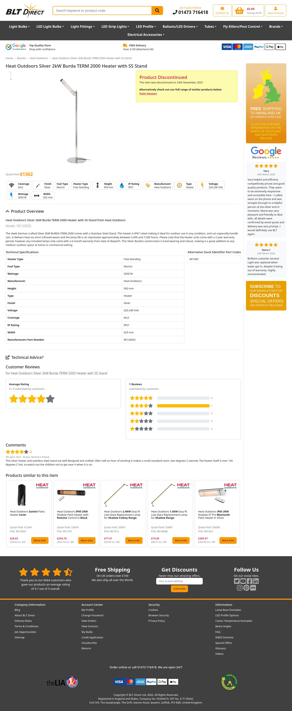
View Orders (89, 621)
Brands (274, 26)
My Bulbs (87, 632)
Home (9, 58)
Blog (17, 610)
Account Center (92, 605)
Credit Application (92, 637)
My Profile (88, 610)
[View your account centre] (275, 10)
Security (154, 605)
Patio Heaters (148, 93)
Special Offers (223, 643)
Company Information (30, 605)
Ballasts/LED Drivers (179, 26)
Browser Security (158, 615)
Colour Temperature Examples (233, 621)
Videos (219, 654)
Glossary (220, 648)
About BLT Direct (25, 615)
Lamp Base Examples (228, 610)
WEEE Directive (224, 637)
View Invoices (90, 626)
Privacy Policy (156, 621)
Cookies (153, 610)
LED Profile (145, 26)
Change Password (92, 615)
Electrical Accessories (145, 34)
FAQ (217, 632)
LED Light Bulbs (48, 26)
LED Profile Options (227, 615)
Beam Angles (223, 626)
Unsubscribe (89, 643)
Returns (86, 648)
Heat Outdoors (39, 58)
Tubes (209, 26)
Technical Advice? (25, 357)
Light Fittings (81, 26)
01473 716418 (190, 12)
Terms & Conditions (26, 626)
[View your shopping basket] (248, 10)
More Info (40, 540)
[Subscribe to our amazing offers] (179, 581)
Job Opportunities (25, 632)
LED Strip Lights (114, 26)
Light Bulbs (18, 26)
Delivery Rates (23, 621)
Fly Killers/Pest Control (241, 26)
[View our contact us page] (222, 10)
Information (223, 605)
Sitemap (20, 637)
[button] (237, 513)
